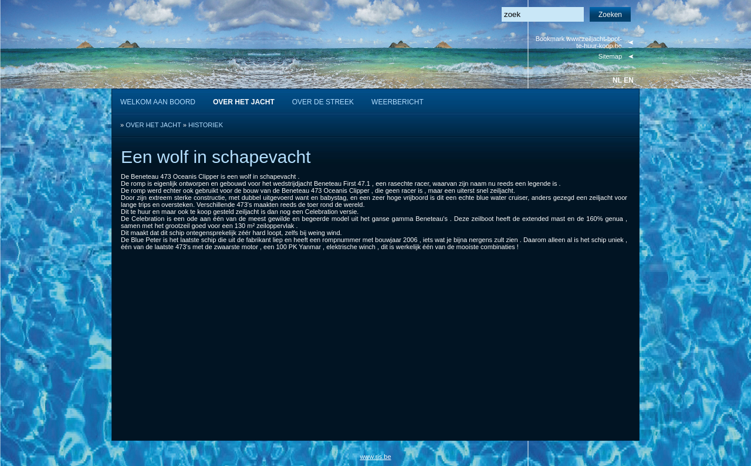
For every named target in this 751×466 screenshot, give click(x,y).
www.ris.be (375, 456)
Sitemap (610, 56)
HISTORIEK (205, 124)
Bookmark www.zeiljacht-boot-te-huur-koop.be (579, 42)
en (629, 80)
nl (617, 80)
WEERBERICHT (397, 102)
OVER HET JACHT (153, 124)
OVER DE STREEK (323, 102)
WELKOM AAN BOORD (157, 102)
